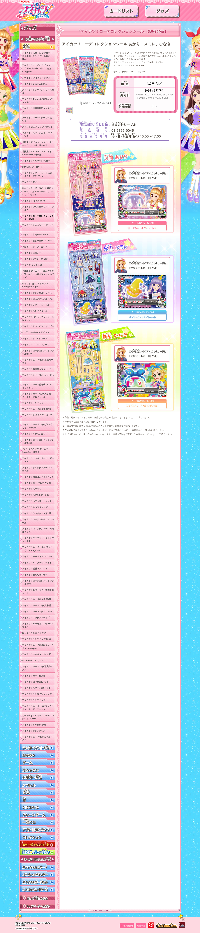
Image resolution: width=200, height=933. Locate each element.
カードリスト (121, 12)
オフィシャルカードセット (37, 881)
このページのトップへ (100, 910)
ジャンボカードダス (37, 747)
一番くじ (37, 821)
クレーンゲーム (37, 814)
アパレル (37, 784)
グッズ (162, 12)
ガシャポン (37, 769)
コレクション (37, 836)
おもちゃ (37, 754)
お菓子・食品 (37, 777)
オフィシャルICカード (37, 866)
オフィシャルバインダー (37, 874)
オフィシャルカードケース (37, 889)
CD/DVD (37, 806)
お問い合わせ (126, 925)
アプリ (37, 829)
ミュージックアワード (37, 844)
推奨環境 (141, 925)
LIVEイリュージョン (37, 851)
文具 (37, 792)
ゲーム (37, 762)
